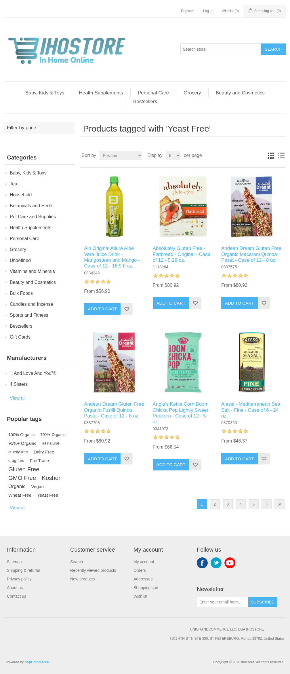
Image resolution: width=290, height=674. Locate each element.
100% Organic (21, 434)
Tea (13, 183)
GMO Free (22, 478)
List (281, 155)
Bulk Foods (21, 293)
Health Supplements (101, 93)
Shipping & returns (23, 570)
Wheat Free (19, 495)
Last (279, 504)
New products (82, 579)
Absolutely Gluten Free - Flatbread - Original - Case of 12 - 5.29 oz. (181, 254)
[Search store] (220, 49)
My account (143, 561)
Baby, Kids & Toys (44, 93)
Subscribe (262, 602)
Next (267, 504)
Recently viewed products (93, 570)
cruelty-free (18, 452)
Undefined (20, 260)
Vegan (37, 486)
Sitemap (14, 561)
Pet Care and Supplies (33, 216)
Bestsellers (145, 101)
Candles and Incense (31, 304)
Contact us (16, 596)
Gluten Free (23, 469)
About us (15, 587)
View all (18, 398)
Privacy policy (19, 579)
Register (187, 11)
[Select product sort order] (121, 155)
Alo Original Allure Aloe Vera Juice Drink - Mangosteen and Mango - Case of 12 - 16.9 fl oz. (112, 257)
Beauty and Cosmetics (240, 93)
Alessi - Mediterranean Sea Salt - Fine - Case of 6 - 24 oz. (250, 410)
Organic (17, 486)
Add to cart (102, 308)
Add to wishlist (127, 309)
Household (21, 194)
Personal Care (153, 93)
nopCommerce (37, 662)
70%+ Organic (53, 434)
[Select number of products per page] (173, 155)
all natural (50, 443)
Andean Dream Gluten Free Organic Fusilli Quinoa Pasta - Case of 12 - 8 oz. (114, 410)
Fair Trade (39, 460)
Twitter (216, 562)
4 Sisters (19, 384)
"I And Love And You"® (33, 373)
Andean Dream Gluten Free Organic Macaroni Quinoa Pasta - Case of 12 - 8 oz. (251, 254)
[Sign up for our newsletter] (223, 602)
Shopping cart (145, 587)
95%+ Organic (22, 443)
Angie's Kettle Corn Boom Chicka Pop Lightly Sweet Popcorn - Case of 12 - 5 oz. (181, 412)
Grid (270, 155)
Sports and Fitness (29, 315)
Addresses (142, 579)
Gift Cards (20, 337)
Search (273, 49)
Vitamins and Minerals (32, 271)
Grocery (192, 93)
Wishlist (140, 596)
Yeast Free (47, 495)
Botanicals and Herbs (32, 205)
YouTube (229, 562)
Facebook (202, 562)
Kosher (51, 478)
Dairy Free (44, 451)
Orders (139, 570)
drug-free (16, 460)
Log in (208, 11)
